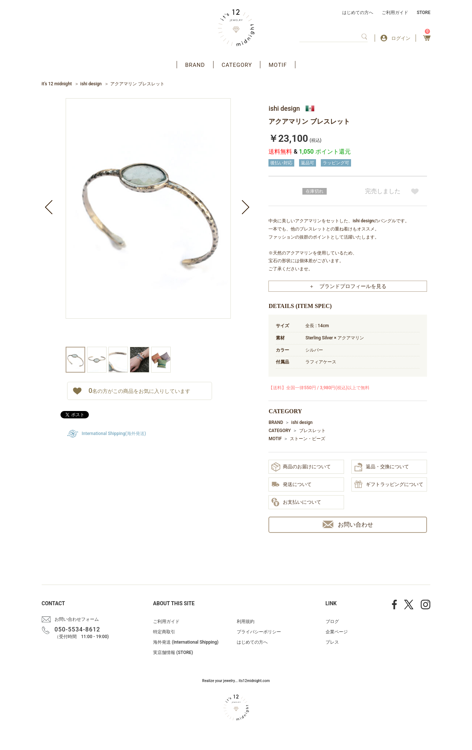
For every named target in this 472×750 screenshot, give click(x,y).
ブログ (332, 621)
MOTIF (277, 65)
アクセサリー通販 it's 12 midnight (236, 27)
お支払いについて (296, 502)
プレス (332, 642)
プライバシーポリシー (259, 631)
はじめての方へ (357, 12)
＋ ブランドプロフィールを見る (347, 286)
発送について (291, 485)
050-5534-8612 (77, 629)
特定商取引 (164, 631)
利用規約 (245, 621)
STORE (423, 12)
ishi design (91, 83)
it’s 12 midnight (57, 83)
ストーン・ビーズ (307, 438)
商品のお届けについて (301, 467)
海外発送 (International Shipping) (185, 642)
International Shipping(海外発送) (114, 433)
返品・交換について (381, 467)
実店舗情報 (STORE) (173, 652)
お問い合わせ (348, 524)
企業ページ (337, 631)
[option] (148, 222)
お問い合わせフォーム (77, 619)
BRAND (195, 65)
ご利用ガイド (395, 12)
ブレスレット (312, 430)
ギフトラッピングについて (388, 484)
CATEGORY (237, 65)
